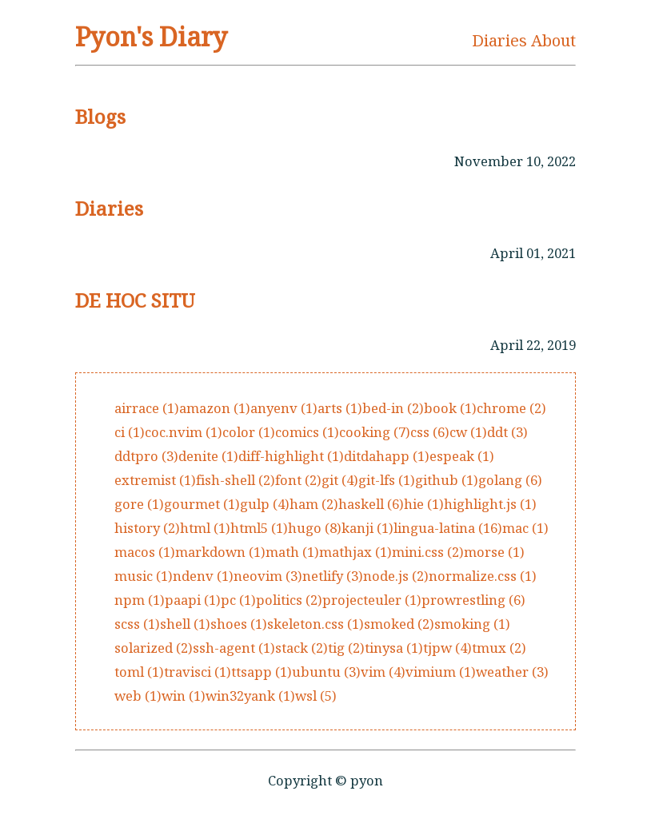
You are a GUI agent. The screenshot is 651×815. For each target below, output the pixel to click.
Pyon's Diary (151, 36)
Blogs (100, 116)
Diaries (499, 40)
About (553, 40)
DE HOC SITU (135, 300)
